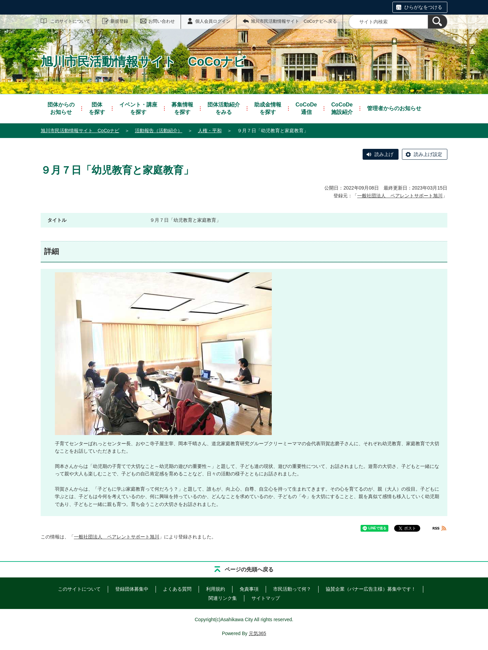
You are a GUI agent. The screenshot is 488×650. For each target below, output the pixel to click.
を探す (97, 108)
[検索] (437, 22)
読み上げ (383, 154)
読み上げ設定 (428, 154)
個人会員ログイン (212, 21)
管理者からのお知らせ (394, 108)
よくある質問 (177, 589)
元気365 (257, 633)
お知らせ (61, 108)
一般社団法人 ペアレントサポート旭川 (400, 195)
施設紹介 (342, 108)
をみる (223, 108)
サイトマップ (265, 598)
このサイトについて (70, 21)
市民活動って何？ (292, 589)
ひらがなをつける (423, 7)
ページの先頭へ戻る (249, 569)
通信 (306, 108)
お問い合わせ (161, 21)
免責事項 (249, 589)
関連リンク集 (222, 598)
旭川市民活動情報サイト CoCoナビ (80, 130)
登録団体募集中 (131, 589)
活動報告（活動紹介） (158, 130)
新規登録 (119, 21)
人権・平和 (210, 130)
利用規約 (215, 589)
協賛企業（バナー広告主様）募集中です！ (371, 589)
